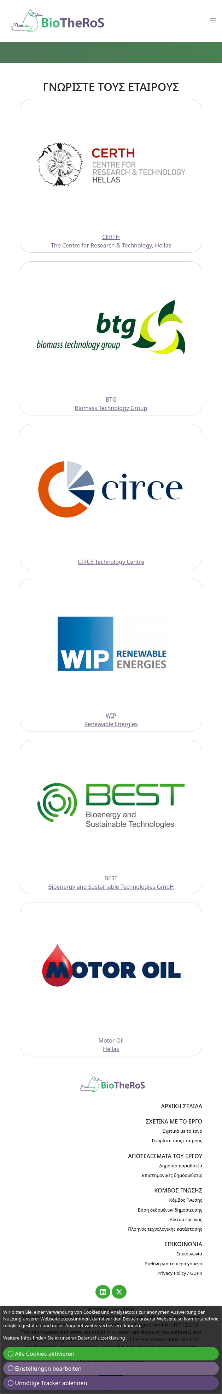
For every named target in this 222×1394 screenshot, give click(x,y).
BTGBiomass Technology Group (111, 404)
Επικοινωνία (189, 1253)
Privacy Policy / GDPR (179, 1273)
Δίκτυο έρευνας (186, 1219)
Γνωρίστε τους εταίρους (177, 1140)
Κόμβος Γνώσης (185, 1200)
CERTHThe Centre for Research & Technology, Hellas (111, 241)
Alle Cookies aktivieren (41, 1354)
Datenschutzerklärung (102, 1338)
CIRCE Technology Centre (111, 562)
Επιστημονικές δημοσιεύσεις (172, 1175)
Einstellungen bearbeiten (45, 1368)
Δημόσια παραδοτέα (180, 1165)
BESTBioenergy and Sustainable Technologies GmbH (111, 882)
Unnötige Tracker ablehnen (47, 1383)
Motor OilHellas (110, 1045)
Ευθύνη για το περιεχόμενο (173, 1263)
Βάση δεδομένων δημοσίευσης (170, 1210)
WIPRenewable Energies (111, 720)
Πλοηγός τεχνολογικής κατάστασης (165, 1229)
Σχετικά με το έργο (182, 1131)
